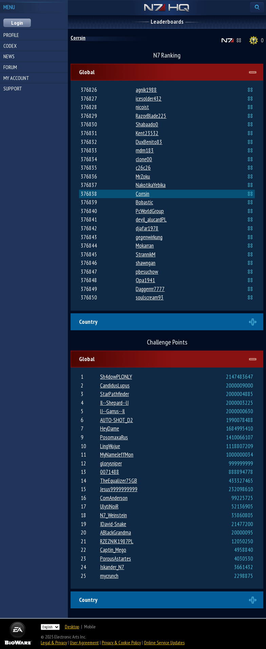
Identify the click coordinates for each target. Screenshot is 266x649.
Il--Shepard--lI (114, 402)
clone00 (144, 159)
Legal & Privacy (54, 643)
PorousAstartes (115, 558)
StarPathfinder (114, 394)
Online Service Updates (164, 643)
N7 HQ (167, 8)
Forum (10, 67)
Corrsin (78, 37)
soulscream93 (150, 297)
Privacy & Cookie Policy (121, 643)
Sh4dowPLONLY (116, 376)
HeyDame (109, 428)
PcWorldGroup (150, 211)
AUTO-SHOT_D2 (116, 420)
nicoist (142, 107)
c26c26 (143, 167)
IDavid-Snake (113, 524)
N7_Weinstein (113, 515)
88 (238, 40)
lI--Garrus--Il (112, 411)
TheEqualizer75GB (118, 480)
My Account (16, 78)
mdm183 (145, 150)
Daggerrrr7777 (150, 289)
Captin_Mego (113, 549)
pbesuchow (147, 271)
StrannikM (145, 254)
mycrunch (109, 576)
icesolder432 (149, 98)
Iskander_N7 (112, 567)
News (9, 56)
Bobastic (144, 202)
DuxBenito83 (149, 142)
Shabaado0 (147, 124)
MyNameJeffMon (116, 454)
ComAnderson (114, 498)
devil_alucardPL (151, 219)
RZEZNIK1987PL (116, 541)
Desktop (72, 627)
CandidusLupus (115, 385)
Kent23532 (147, 133)
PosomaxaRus (114, 437)
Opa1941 (145, 280)
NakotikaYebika (151, 185)
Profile (11, 35)
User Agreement (84, 643)
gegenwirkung (149, 237)
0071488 (109, 472)
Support (12, 88)
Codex (10, 45)
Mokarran (145, 245)
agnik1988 (146, 89)
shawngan (145, 263)
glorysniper (111, 463)
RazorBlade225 (151, 116)
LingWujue (110, 446)
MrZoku (143, 176)
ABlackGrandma (115, 532)
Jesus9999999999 (118, 489)
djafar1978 (147, 228)
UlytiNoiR (109, 506)
